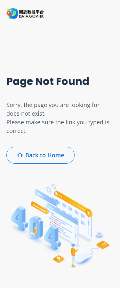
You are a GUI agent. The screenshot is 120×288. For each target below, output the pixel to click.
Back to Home (40, 155)
